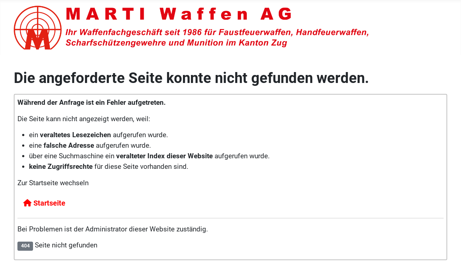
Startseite (44, 203)
